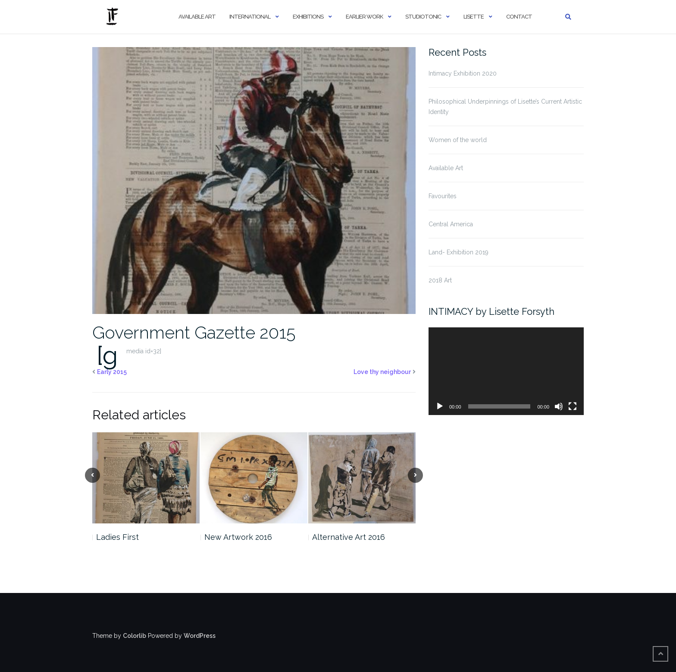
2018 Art (440, 280)
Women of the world (458, 139)
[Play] (439, 406)
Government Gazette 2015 (193, 332)
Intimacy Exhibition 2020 (463, 73)
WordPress (200, 635)
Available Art (197, 16)
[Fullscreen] (572, 406)
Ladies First (117, 537)
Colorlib (134, 635)
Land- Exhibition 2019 (458, 252)
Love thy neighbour (382, 371)
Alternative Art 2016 (348, 537)
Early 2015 (112, 371)
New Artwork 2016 (238, 537)
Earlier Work (364, 16)
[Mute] (558, 406)
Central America (451, 224)
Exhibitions (308, 16)
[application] (506, 371)
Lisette (473, 16)
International (249, 16)
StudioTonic (423, 16)
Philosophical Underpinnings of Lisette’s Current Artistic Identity (505, 106)
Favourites (443, 196)
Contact (519, 16)
